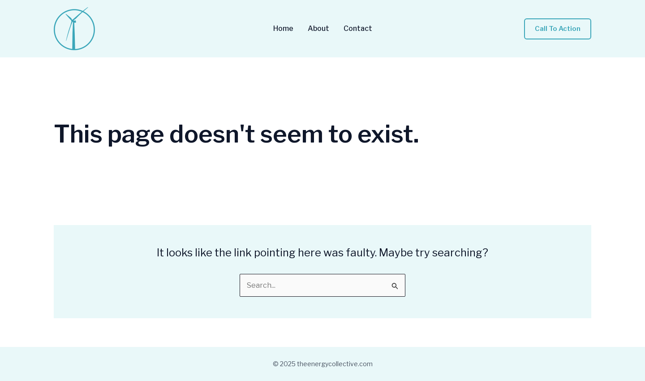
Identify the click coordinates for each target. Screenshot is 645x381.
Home (283, 28)
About (318, 28)
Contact (358, 28)
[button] (557, 28)
